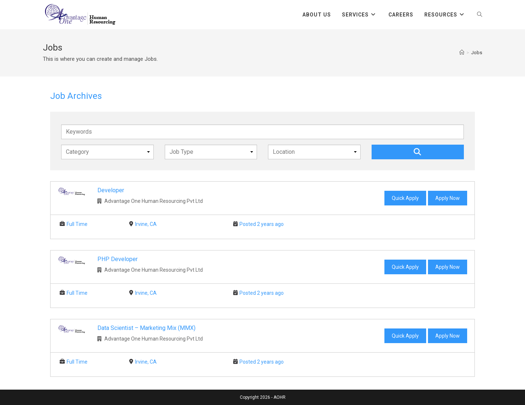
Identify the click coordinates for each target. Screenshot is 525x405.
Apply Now (447, 198)
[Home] (461, 52)
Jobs (476, 52)
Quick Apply (405, 198)
